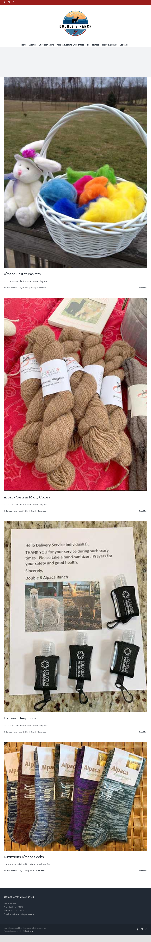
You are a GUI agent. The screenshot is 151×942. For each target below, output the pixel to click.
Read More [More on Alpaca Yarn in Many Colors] (143, 511)
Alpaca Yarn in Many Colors (27, 497)
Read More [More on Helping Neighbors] (143, 732)
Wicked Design (28, 931)
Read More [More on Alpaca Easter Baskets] (143, 288)
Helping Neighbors (20, 718)
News (32, 288)
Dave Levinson (11, 288)
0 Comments (41, 288)
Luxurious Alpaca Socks (24, 857)
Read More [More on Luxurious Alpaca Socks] (143, 871)
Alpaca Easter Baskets (22, 274)
